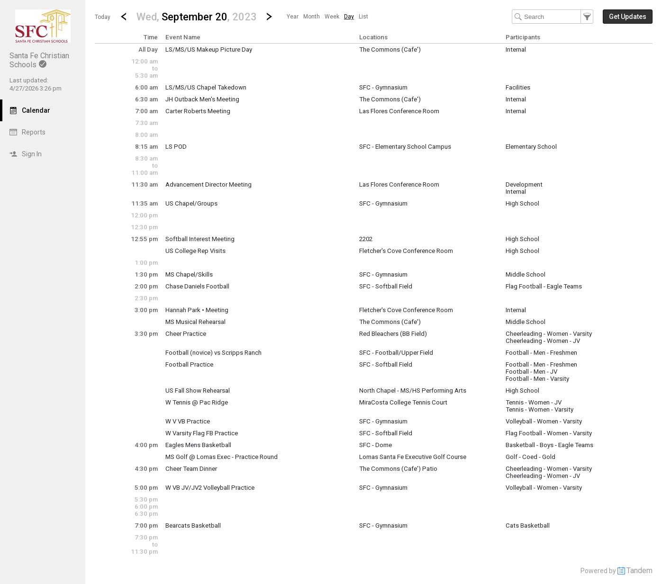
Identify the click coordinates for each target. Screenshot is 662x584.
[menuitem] (292, 16)
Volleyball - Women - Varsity (544, 421)
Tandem (639, 570)
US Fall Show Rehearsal (197, 390)
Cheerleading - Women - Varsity (549, 333)
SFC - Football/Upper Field (396, 352)
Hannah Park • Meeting (196, 310)
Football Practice (189, 364)
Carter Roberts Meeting (197, 111)
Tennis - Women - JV (534, 402)
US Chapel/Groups (191, 203)
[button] (196, 16)
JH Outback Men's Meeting (202, 99)
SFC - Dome (375, 445)
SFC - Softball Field (385, 286)
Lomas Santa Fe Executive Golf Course (412, 456)
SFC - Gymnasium (383, 87)
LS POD (176, 146)
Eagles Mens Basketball (198, 445)
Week (332, 16)
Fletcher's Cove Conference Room (406, 250)
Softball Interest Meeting (200, 239)
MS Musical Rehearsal (195, 321)
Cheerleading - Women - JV (543, 340)
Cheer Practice (185, 333)
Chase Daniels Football (197, 286)
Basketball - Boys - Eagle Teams (549, 445)
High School (522, 203)
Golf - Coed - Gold (530, 456)
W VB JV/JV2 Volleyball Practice (209, 487)
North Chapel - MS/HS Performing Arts (412, 390)
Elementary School (531, 146)
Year (293, 16)
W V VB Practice (187, 421)
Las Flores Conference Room (399, 111)
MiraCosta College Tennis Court (403, 402)
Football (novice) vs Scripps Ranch (213, 352)
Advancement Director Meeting (208, 184)
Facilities (518, 87)
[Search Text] (552, 16)
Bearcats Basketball (193, 525)
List (363, 16)
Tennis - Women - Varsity (539, 409)
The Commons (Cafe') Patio (398, 468)
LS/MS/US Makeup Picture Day (208, 49)
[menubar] (327, 16)
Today (102, 17)
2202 (365, 239)
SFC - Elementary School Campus (405, 146)
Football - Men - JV (531, 371)
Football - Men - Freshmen (541, 352)
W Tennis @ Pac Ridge (196, 402)
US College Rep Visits (195, 250)
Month (311, 16)
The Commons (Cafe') (390, 49)
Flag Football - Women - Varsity (549, 433)
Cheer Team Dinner (191, 468)
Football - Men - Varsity (537, 378)
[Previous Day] (123, 16)
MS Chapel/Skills (189, 274)
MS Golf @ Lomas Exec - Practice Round (221, 456)
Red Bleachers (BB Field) (393, 333)
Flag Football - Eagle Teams (544, 286)
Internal (516, 49)
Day (349, 16)
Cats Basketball (528, 525)
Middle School (525, 274)
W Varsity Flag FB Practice (201, 433)
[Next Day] (269, 16)
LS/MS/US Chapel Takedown (205, 87)
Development (524, 184)
